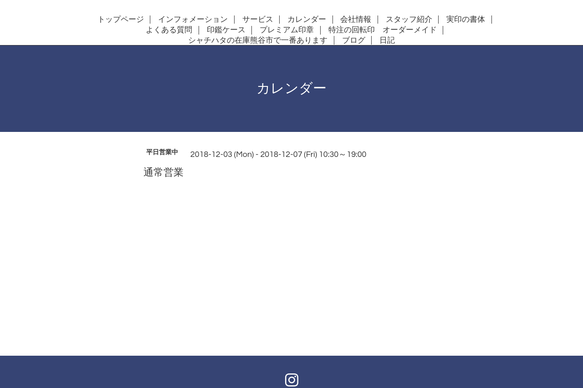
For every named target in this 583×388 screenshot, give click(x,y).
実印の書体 (465, 19)
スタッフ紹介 (409, 19)
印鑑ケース (226, 30)
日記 (387, 40)
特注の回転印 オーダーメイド (382, 30)
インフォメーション (193, 19)
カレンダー (306, 19)
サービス (257, 19)
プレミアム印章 (287, 30)
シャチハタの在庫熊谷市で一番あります (257, 40)
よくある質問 (169, 30)
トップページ (120, 19)
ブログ (353, 40)
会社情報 (355, 19)
